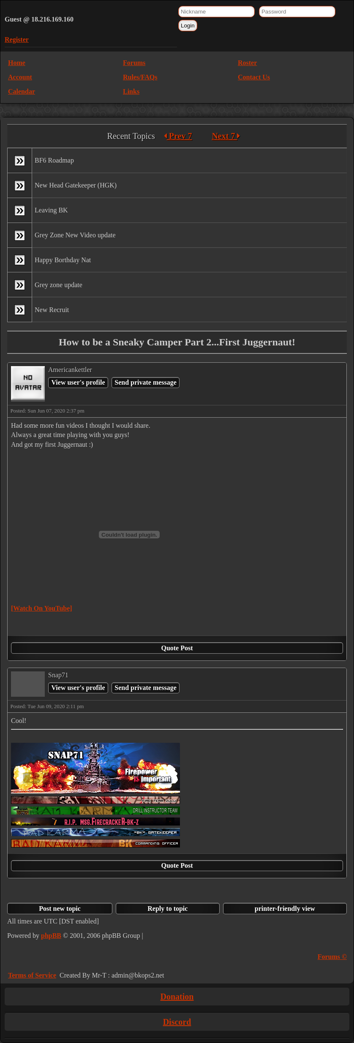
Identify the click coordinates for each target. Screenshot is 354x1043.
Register (17, 39)
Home (16, 62)
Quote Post (177, 648)
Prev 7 (178, 136)
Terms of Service (32, 975)
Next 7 (226, 136)
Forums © (332, 956)
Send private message (145, 382)
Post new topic (60, 908)
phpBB (51, 935)
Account (20, 77)
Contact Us (254, 77)
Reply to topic (167, 908)
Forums (134, 62)
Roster (247, 62)
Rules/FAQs (140, 77)
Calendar (21, 91)
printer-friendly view (285, 908)
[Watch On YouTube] (41, 608)
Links (131, 91)
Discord (177, 1022)
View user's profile (78, 382)
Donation (177, 996)
